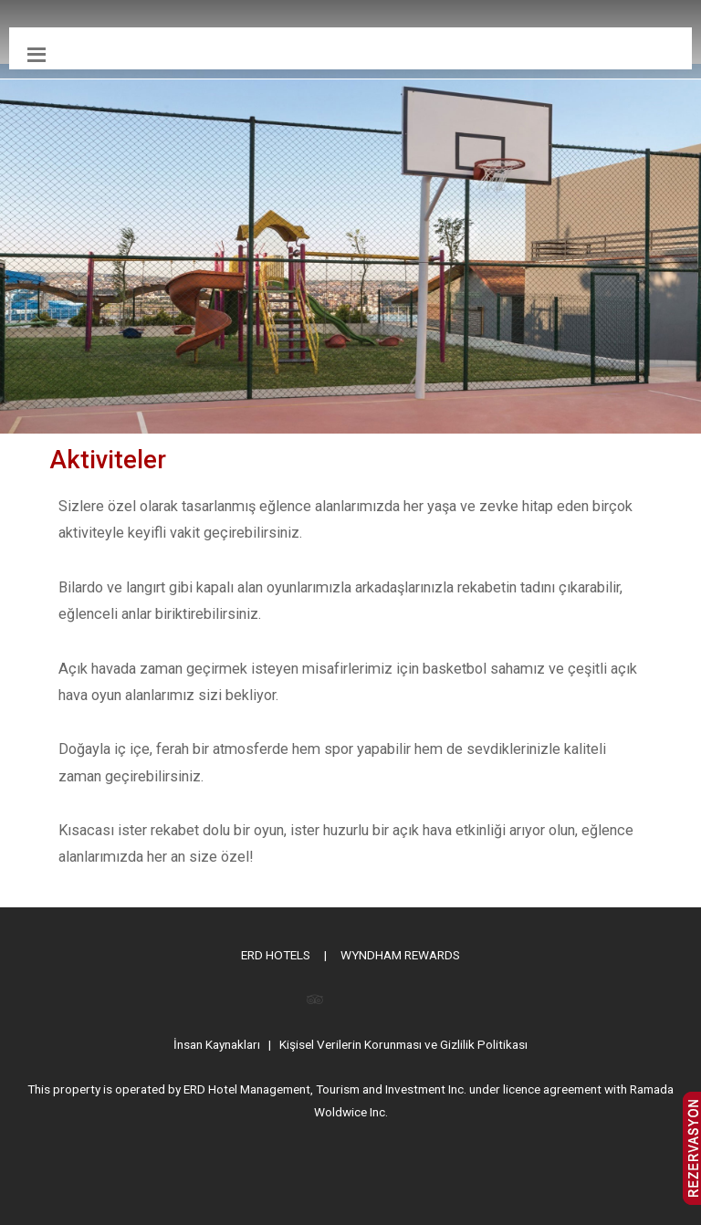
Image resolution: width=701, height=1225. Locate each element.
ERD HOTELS (275, 955)
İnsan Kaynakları (216, 1044)
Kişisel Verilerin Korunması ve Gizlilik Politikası (403, 1044)
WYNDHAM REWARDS (400, 955)
